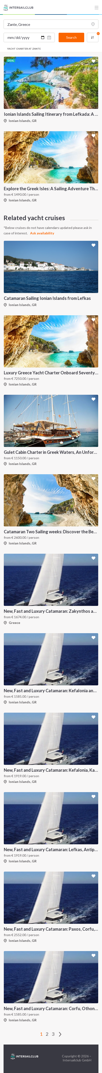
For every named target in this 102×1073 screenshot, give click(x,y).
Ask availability (42, 233)
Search (71, 37)
